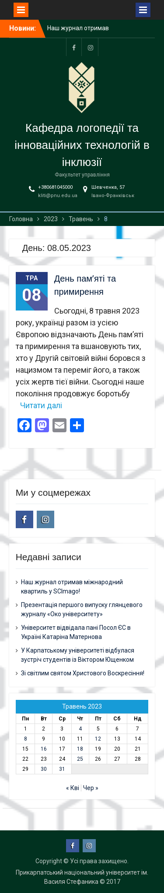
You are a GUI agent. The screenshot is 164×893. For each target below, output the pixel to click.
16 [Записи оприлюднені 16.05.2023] (44, 749)
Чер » (90, 787)
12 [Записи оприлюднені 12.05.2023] (98, 739)
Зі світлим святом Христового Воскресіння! (82, 673)
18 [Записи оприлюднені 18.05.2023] (80, 749)
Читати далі (41, 405)
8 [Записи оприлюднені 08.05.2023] (25, 739)
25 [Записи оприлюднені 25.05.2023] (80, 759)
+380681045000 (55, 187)
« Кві (72, 787)
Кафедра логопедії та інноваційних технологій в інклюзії (82, 145)
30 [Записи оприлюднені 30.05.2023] (44, 769)
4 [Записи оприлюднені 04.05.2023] (80, 729)
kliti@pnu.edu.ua (57, 195)
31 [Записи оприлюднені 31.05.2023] (62, 769)
